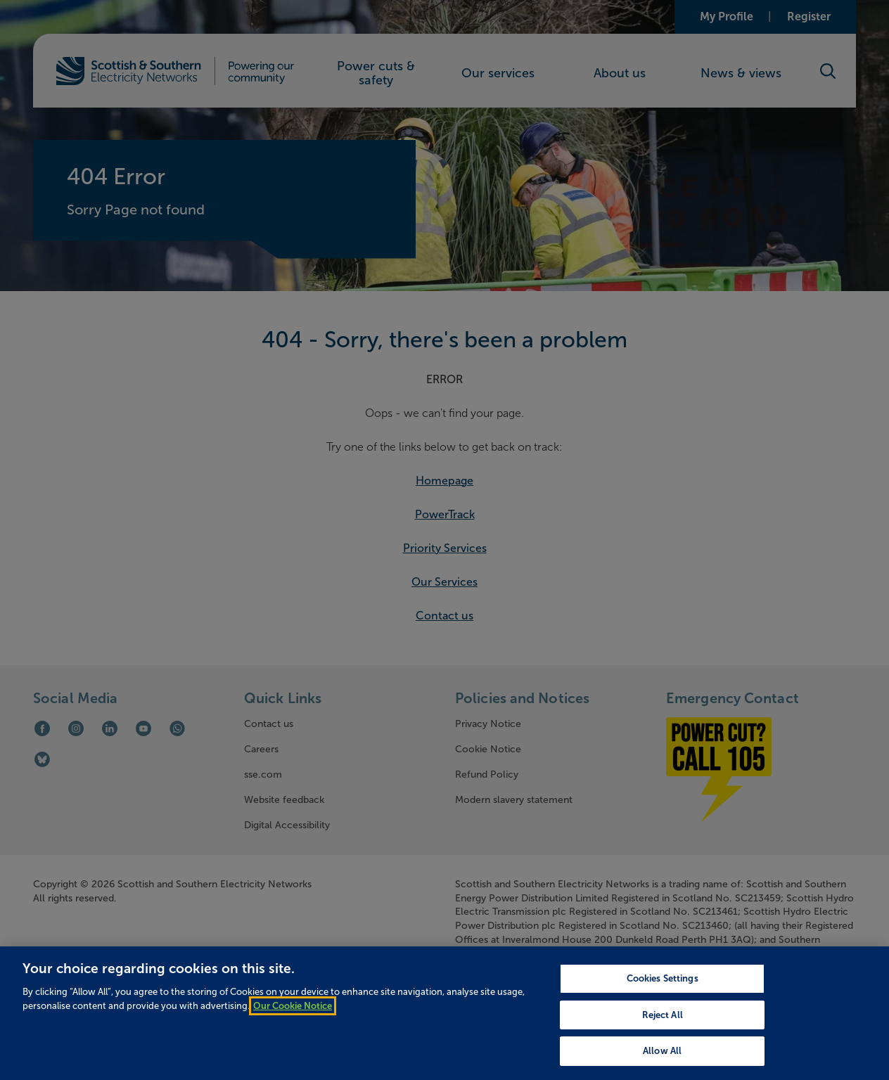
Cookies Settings (662, 990)
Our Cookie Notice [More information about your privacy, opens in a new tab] (292, 1017)
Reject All (662, 1027)
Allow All (662, 1063)
